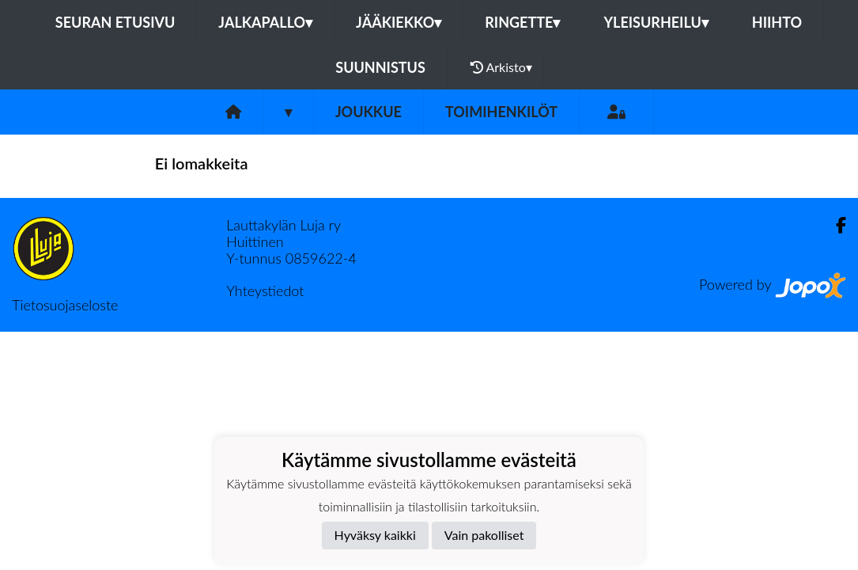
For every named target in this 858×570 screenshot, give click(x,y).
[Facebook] (834, 225)
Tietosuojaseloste (65, 305)
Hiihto (777, 22)
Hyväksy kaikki (375, 534)
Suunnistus (380, 67)
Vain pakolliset (484, 534)
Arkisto (501, 67)
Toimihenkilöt (501, 111)
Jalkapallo (265, 22)
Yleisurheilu (655, 22)
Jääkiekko (398, 22)
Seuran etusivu (115, 22)
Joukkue (368, 111)
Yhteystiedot (265, 290)
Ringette (522, 22)
